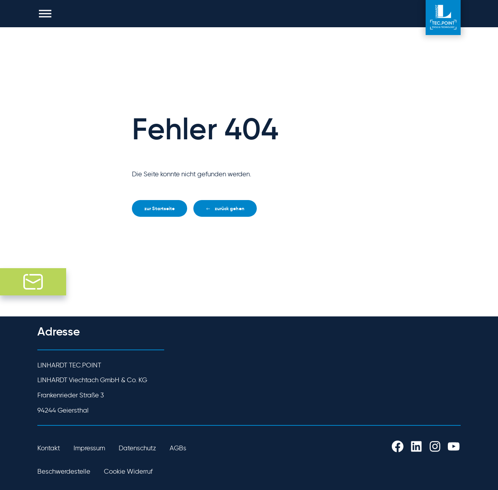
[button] (45, 13)
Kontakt (48, 448)
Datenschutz (137, 448)
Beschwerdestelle (63, 471)
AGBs (178, 448)
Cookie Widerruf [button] (128, 471)
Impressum (89, 448)
